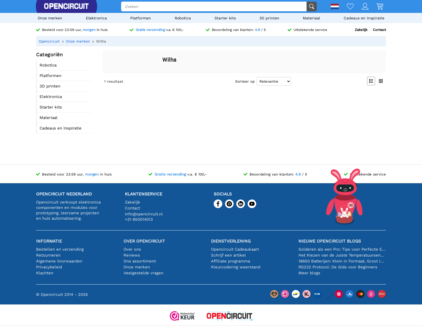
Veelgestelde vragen (143, 273)
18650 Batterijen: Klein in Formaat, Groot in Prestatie (342, 261)
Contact (379, 30)
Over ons (132, 249)
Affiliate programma (230, 261)
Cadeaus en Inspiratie (364, 18)
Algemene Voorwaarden (59, 261)
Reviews (132, 255)
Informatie (49, 241)
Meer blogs (309, 273)
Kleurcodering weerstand (235, 267)
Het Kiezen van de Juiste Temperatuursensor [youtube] (342, 255)
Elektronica (96, 18)
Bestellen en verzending (60, 249)
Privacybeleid (49, 267)
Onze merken (50, 18)
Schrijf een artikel (228, 255)
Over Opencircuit (144, 241)
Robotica (183, 18)
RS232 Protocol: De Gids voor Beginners (337, 267)
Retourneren (48, 255)
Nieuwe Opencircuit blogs (329, 241)
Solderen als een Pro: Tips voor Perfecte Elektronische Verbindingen (342, 249)
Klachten (44, 273)
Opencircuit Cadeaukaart (235, 249)
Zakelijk (361, 30)
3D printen (269, 18)
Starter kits (225, 18)
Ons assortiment (140, 261)
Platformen (140, 18)
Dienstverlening (231, 241)
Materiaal (311, 18)
